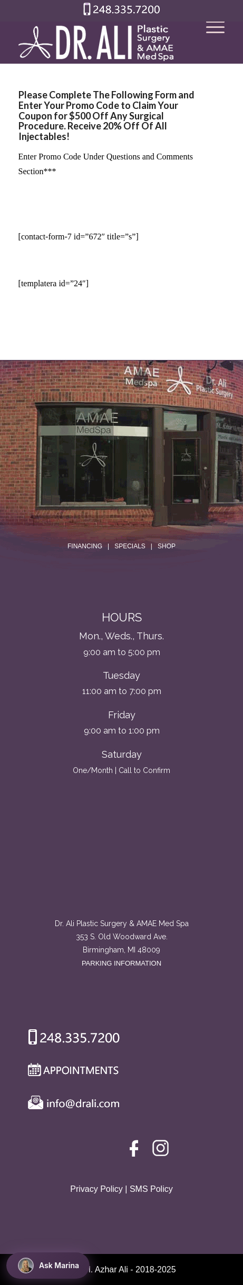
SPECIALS (129, 546)
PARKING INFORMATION (121, 963)
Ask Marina (48, 1265)
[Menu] (210, 43)
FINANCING (84, 546)
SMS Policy (151, 1188)
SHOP (167, 546)
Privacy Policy (96, 1188)
